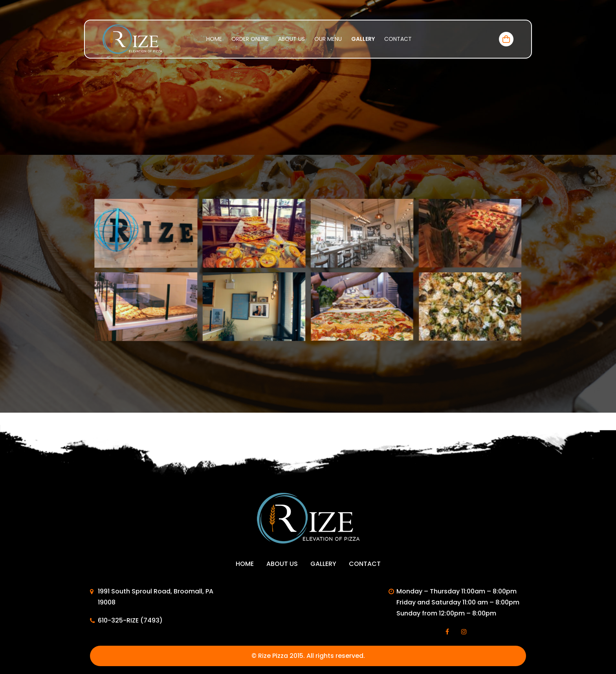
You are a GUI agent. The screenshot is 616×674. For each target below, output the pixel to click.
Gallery (363, 39)
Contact (398, 39)
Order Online (250, 39)
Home (214, 39)
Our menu (328, 39)
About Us (291, 39)
